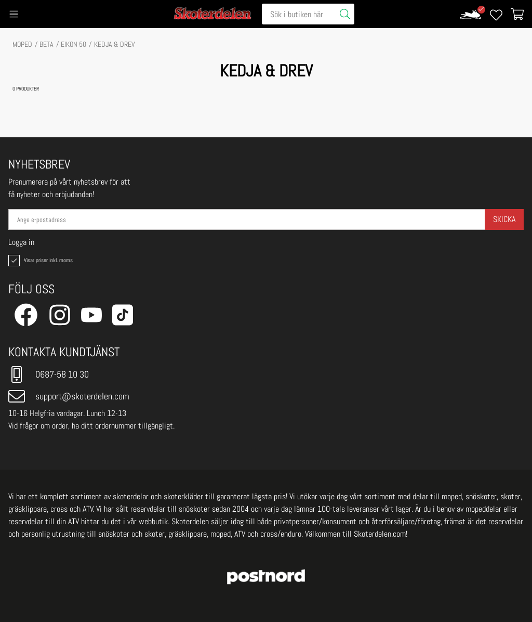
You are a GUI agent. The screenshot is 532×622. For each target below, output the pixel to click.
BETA (46, 44)
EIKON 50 (73, 44)
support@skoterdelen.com (68, 396)
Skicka (504, 219)
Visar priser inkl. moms (39, 260)
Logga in (21, 242)
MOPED (22, 44)
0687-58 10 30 (48, 374)
